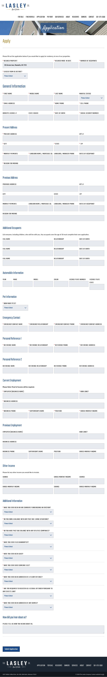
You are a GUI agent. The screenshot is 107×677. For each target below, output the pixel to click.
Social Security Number (89, 113)
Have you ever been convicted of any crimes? (20, 603)
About (68, 17)
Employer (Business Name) (13, 391)
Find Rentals (30, 17)
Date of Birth (59, 113)
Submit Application (11, 649)
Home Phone (59, 103)
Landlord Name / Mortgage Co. (41, 153)
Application (41, 17)
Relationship (59, 239)
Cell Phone (84, 103)
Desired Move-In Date (62, 60)
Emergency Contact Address (90, 324)
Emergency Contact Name (13, 324)
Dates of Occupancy (86, 153)
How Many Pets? (9, 303)
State (56, 143)
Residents (75, 17)
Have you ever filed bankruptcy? (16, 542)
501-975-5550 (100, 17)
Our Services (59, 17)
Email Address (9, 103)
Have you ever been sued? (13, 553)
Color (56, 279)
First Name (7, 93)
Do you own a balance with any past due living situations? (26, 519)
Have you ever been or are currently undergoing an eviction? (27, 507)
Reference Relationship (38, 345)
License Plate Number (77, 279)
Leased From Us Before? (12, 71)
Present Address (10, 134)
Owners (83, 17)
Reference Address (87, 345)
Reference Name (9, 345)
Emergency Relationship (38, 324)
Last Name (58, 93)
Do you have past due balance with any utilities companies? (26, 530)
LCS (103, 674)
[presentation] (18, 642)
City (5, 143)
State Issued (33, 113)
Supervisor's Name (36, 411)
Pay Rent (50, 17)
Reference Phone (61, 345)
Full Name (6, 239)
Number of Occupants (88, 60)
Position (58, 411)
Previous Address (9, 184)
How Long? (84, 391)
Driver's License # (10, 113)
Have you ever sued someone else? (16, 565)
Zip (81, 143)
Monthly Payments (10, 153)
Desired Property (10, 60)
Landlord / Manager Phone (64, 153)
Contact (91, 17)
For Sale (21, 17)
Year (4, 279)
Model (36, 279)
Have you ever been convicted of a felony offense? (23, 577)
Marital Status (85, 93)
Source (5, 477)
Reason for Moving (10, 163)
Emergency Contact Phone (64, 324)
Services (75, 665)
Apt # (81, 134)
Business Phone (9, 411)
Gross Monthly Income (88, 411)
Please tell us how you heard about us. (18, 624)
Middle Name (34, 93)
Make (15, 279)
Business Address (10, 401)
